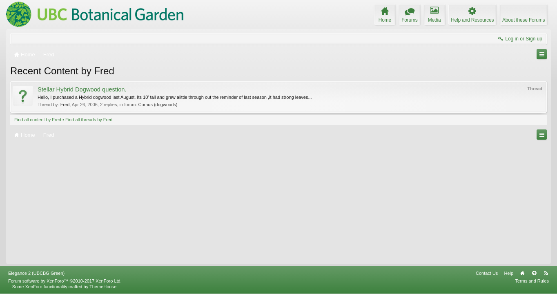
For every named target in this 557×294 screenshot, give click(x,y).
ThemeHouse (102, 286)
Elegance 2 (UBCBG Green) (36, 273)
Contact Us (487, 273)
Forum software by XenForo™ (65, 280)
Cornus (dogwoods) (157, 104)
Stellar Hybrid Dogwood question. (82, 89)
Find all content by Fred (37, 119)
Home (522, 273)
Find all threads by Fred (89, 119)
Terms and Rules (532, 280)
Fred (65, 104)
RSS (546, 273)
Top (534, 273)
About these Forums (523, 20)
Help (508, 273)
